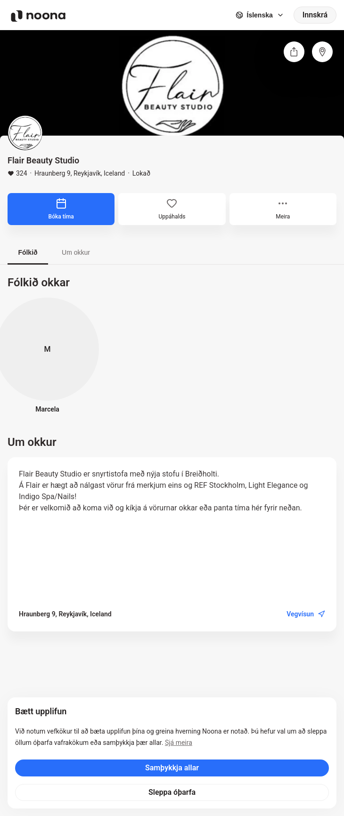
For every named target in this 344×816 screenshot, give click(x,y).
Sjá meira (178, 742)
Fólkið (27, 252)
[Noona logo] (38, 16)
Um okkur (76, 252)
